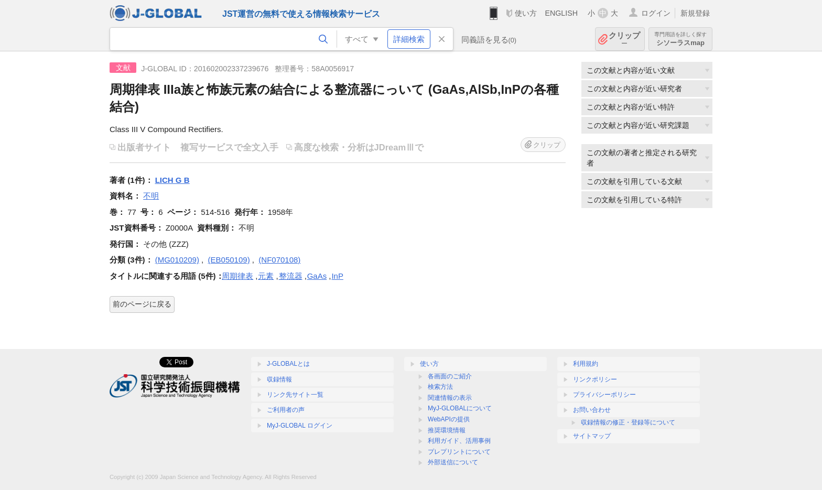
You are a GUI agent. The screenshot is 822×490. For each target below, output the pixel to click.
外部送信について (453, 462)
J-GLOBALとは (288, 363)
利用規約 (585, 363)
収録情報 (279, 379)
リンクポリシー (595, 379)
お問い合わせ (592, 409)
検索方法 (440, 386)
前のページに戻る (142, 304)
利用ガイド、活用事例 (459, 440)
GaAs (317, 275)
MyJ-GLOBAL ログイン (299, 425)
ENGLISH (561, 13)
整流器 (290, 275)
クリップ (624, 39)
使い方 (526, 13)
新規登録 (695, 13)
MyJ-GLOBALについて (460, 408)
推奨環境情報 (447, 430)
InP (337, 275)
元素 (266, 275)
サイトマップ (592, 436)
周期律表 (237, 275)
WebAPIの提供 (449, 419)
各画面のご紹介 (450, 376)
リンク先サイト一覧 (295, 394)
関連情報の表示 (450, 397)
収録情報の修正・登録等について (628, 422)
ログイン (655, 13)
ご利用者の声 (286, 409)
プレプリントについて (459, 451)
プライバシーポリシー (604, 394)
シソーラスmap (680, 39)
